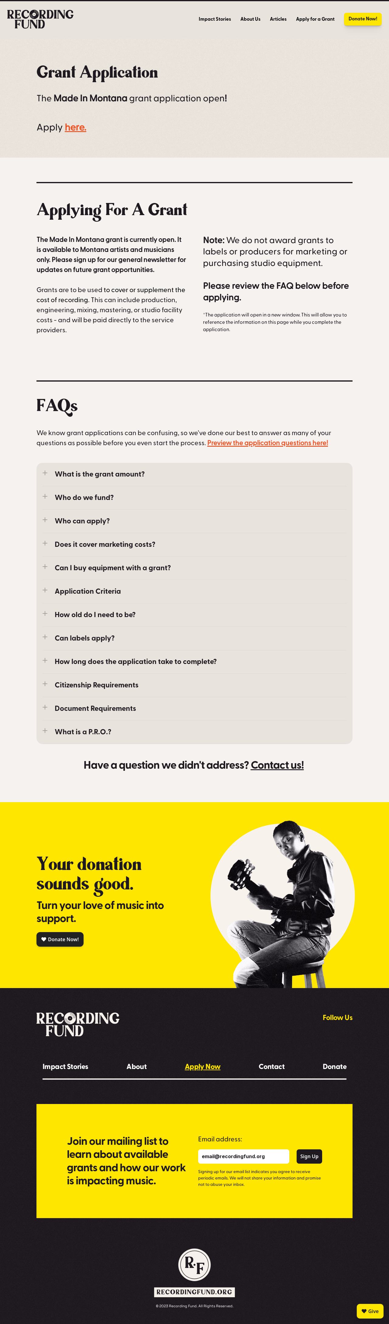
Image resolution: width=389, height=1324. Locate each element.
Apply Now (203, 1066)
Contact (271, 1066)
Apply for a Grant (315, 19)
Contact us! (277, 765)
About (136, 1066)
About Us (250, 19)
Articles (278, 19)
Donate (334, 1066)
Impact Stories (215, 19)
